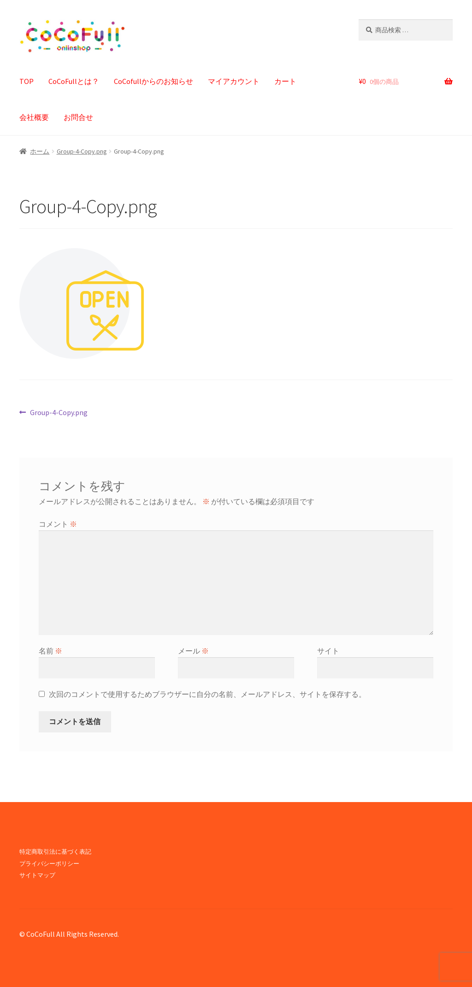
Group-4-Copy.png (82, 151)
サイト (328, 650)
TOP (26, 81)
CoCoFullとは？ (73, 81)
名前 (50, 650)
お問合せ (78, 117)
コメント (58, 524)
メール (193, 650)
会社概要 (34, 117)
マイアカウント (234, 81)
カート (285, 81)
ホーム (39, 151)
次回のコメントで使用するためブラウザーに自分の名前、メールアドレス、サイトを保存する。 (207, 694)
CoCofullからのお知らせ (153, 81)
